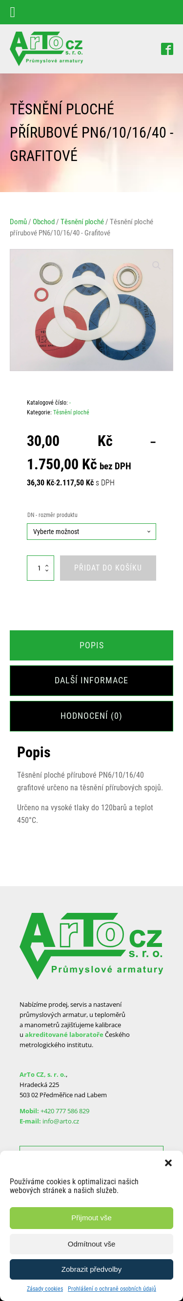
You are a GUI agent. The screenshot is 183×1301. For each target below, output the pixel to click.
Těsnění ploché (82, 221)
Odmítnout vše (92, 1244)
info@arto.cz (60, 1121)
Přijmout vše (91, 1217)
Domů (18, 221)
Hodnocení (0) (91, 716)
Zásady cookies (45, 1288)
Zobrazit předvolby (91, 1269)
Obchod (44, 221)
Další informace (91, 680)
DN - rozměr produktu (52, 515)
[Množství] (40, 567)
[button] (168, 1163)
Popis (92, 645)
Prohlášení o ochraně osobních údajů (112, 1288)
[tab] (91, 645)
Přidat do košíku (108, 567)
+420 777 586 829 (65, 1110)
